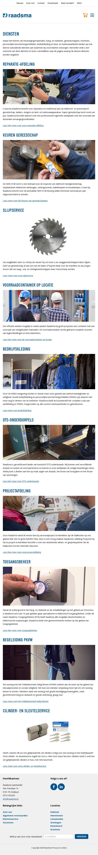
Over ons (30, 3)
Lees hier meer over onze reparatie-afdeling (23, 125)
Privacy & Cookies (59, 848)
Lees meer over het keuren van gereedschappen (25, 200)
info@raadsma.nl (10, 799)
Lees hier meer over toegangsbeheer (20, 630)
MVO (79, 3)
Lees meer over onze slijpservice (18, 275)
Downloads (53, 3)
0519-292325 (9, 795)
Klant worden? (67, 3)
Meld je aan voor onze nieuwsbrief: (26, 836)
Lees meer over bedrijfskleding (17, 410)
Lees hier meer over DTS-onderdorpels (21, 481)
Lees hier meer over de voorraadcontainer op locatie (27, 339)
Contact (41, 3)
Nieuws (19, 3)
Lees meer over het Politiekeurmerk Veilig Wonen (25, 701)
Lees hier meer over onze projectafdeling (22, 552)
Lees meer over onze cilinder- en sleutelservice (24, 766)
